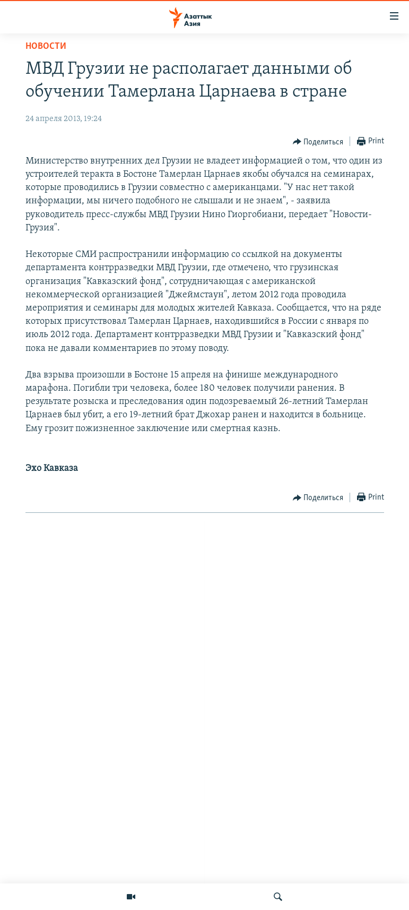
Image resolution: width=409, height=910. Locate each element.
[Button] (318, 142)
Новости (45, 46)
